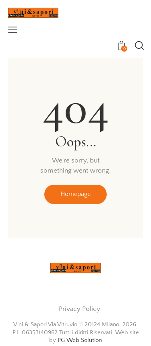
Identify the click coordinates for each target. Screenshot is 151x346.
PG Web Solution (80, 340)
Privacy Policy (79, 309)
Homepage (75, 194)
